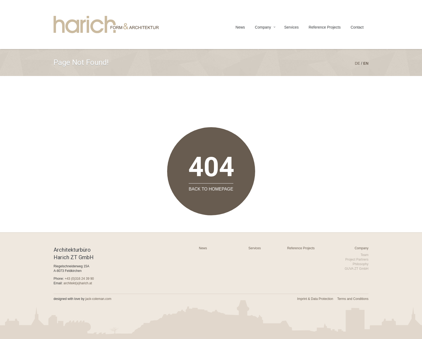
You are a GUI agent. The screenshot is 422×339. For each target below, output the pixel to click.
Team (364, 255)
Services (291, 27)
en (365, 63)
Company (263, 27)
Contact (357, 27)
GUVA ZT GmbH (356, 269)
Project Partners (356, 259)
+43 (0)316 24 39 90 (79, 279)
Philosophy (360, 264)
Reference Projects (325, 27)
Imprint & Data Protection (315, 299)
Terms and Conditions (352, 299)
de (357, 63)
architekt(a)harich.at (78, 283)
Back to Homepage (211, 189)
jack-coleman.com (98, 299)
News (240, 27)
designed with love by (82, 299)
